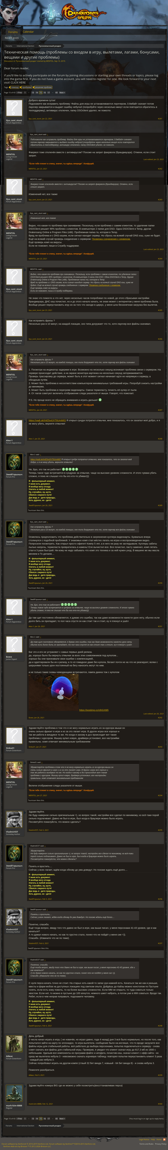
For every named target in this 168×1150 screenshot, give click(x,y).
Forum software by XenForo (25, 1144)
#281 (160, 119)
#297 (160, 943)
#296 (160, 899)
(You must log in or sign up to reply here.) (146, 1118)
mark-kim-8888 (14, 1105)
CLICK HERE (18, 82)
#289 (160, 505)
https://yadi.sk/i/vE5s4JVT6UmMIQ (47, 420)
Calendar (28, 31)
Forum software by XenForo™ (72, 1144)
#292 (160, 717)
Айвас (9, 1056)
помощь (14, 87)
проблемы (26, 87)
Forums (13, 32)
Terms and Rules (146, 1144)
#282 (160, 169)
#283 (160, 199)
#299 (160, 1075)
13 (33, 92)
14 (37, 92)
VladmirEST (12, 831)
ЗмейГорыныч (14, 474)
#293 (160, 747)
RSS (164, 1139)
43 (56, 92)
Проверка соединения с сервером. (111, 239)
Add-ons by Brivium (27, 1146)
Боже (9, 656)
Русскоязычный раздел (26, 61)
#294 (160, 795)
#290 (160, 583)
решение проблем (43, 87)
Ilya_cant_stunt (14, 120)
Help (153, 1139)
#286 (160, 339)
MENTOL (49, 61)
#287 (160, 410)
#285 (160, 310)
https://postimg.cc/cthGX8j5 (93, 710)
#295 (160, 830)
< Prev (19, 92)
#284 (160, 259)
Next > (62, 92)
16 (45, 92)
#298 (160, 1026)
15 (41, 92)
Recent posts (12, 37)
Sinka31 (10, 748)
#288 (160, 439)
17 (49, 92)
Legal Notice (144, 1139)
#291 (160, 626)
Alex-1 (9, 440)
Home (159, 1139)
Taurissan (32, 510)
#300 (160, 1104)
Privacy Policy (160, 1144)
